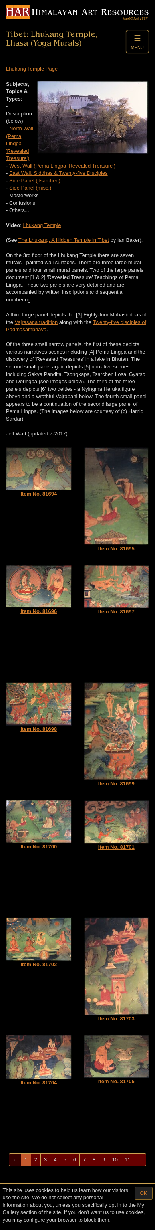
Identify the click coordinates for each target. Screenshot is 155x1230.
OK (143, 1193)
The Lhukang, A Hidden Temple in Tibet (63, 240)
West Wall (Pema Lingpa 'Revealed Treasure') (62, 166)
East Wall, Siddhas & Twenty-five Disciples (58, 173)
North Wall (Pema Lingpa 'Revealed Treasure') (19, 143)
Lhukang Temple (42, 225)
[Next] (140, 1160)
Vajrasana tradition (36, 322)
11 (127, 1160)
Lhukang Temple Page (32, 69)
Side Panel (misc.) (30, 188)
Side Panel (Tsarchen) (34, 181)
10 (115, 1160)
